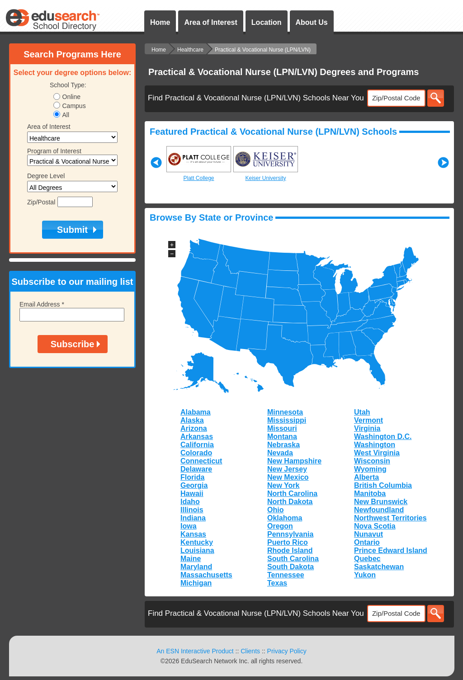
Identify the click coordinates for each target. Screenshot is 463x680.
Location (266, 22)
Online (71, 96)
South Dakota (290, 567)
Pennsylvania (290, 534)
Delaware (196, 469)
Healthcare (190, 50)
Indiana (193, 518)
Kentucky (196, 542)
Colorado (196, 453)
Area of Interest (210, 22)
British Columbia (383, 485)
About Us (312, 22)
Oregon (280, 526)
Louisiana (197, 550)
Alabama (195, 412)
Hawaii (191, 493)
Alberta (366, 477)
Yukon (365, 575)
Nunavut (368, 534)
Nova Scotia (375, 526)
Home (160, 22)
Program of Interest (54, 151)
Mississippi (286, 420)
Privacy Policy (287, 651)
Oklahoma (284, 518)
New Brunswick (380, 501)
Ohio (275, 510)
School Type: (68, 85)
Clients (250, 651)
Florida (192, 477)
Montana (282, 436)
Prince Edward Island (390, 550)
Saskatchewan (379, 567)
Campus (74, 105)
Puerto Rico (287, 542)
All (66, 114)
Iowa (188, 526)
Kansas (193, 534)
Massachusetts (206, 575)
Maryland (196, 567)
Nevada (280, 453)
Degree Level (46, 175)
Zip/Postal (41, 202)
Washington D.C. (382, 436)
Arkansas (196, 436)
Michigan (196, 583)
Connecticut (201, 461)
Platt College (198, 178)
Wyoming (370, 469)
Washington (374, 445)
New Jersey (287, 469)
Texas (277, 583)
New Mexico (288, 477)
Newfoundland (379, 510)
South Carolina (293, 558)
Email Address (41, 304)
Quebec (367, 558)
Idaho (190, 501)
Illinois (191, 510)
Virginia (367, 428)
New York (283, 485)
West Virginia (377, 453)
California (197, 445)
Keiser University (265, 178)
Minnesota (285, 412)
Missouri (282, 428)
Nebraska (283, 445)
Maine (190, 558)
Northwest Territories (390, 518)
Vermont (368, 420)
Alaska (192, 420)
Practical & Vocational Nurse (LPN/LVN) (263, 50)
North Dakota (289, 501)
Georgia (194, 485)
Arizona (193, 428)
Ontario (367, 542)
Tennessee (285, 575)
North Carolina (292, 493)
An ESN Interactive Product (194, 651)
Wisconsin (372, 461)
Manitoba (370, 493)
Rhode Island (289, 550)
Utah (362, 412)
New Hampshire (294, 461)
